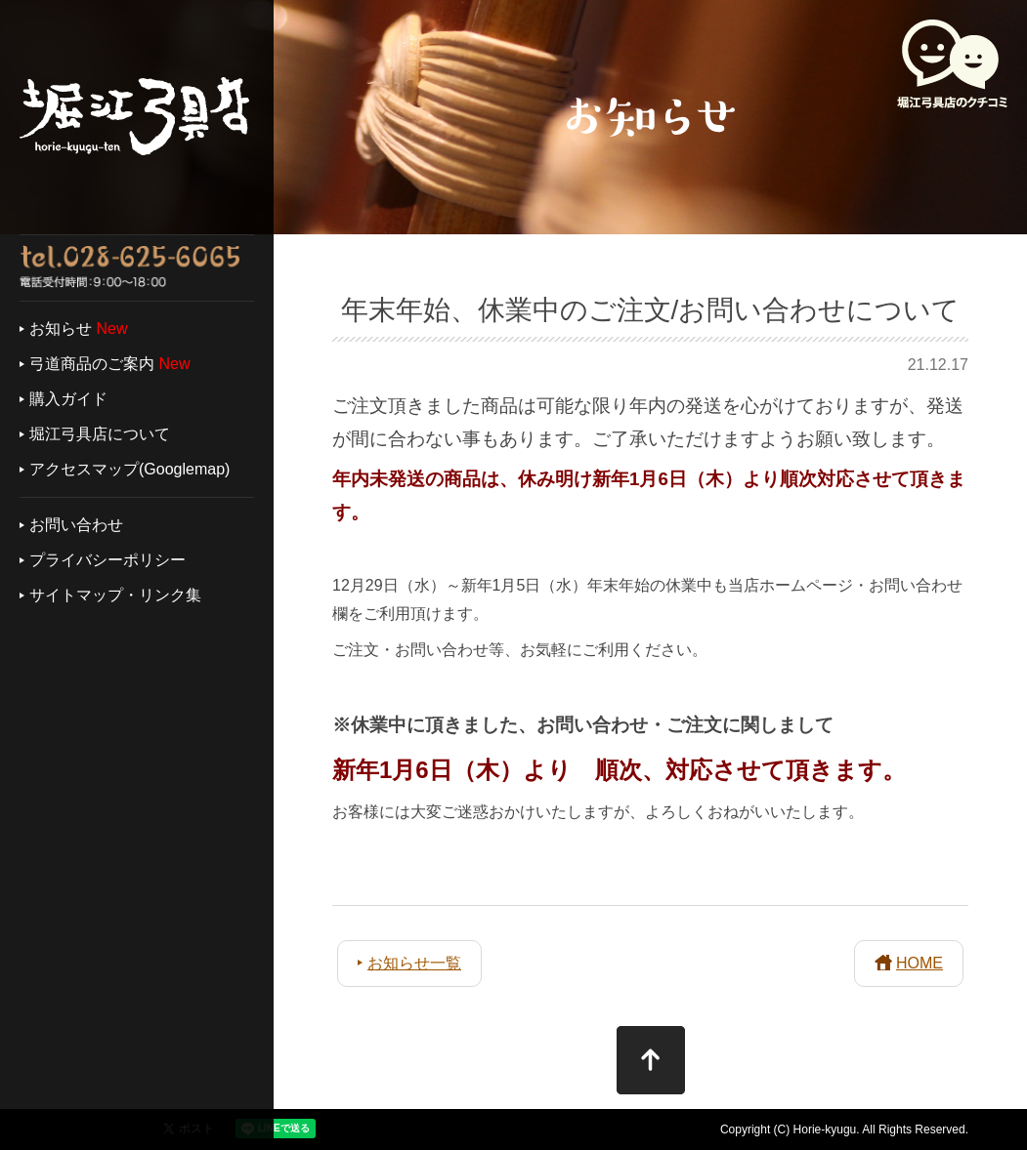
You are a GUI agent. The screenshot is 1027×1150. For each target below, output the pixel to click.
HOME (919, 963)
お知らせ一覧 (414, 963)
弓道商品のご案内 (91, 363)
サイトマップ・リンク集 (115, 595)
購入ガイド (68, 398)
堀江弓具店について (99, 434)
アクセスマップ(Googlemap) (129, 469)
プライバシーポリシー (107, 560)
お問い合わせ (76, 524)
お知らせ (60, 328)
